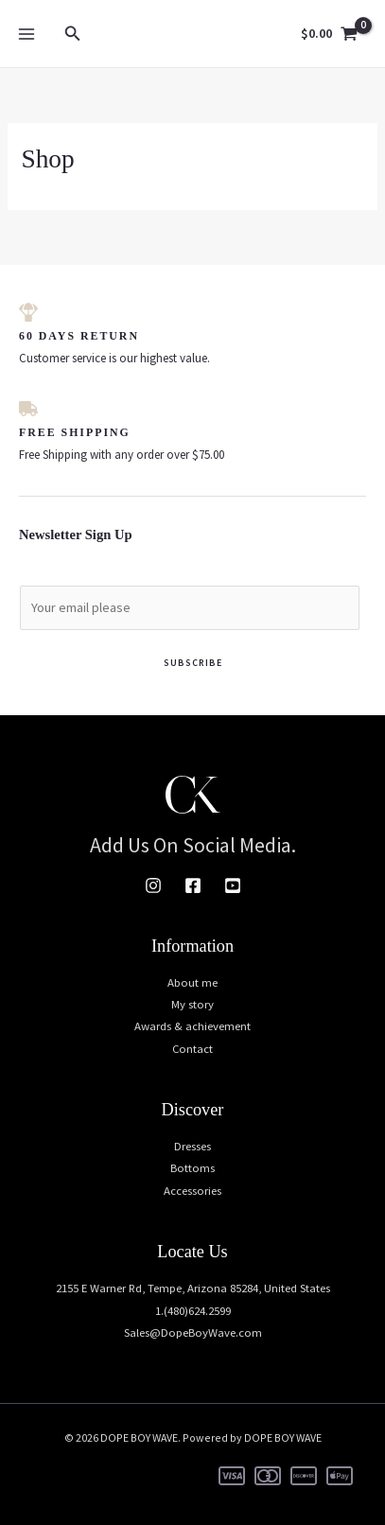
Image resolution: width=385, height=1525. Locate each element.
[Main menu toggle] (26, 33)
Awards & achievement (192, 1025)
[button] (72, 34)
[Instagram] (153, 885)
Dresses (192, 1145)
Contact (192, 1048)
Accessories (192, 1190)
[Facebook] (192, 885)
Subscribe (193, 663)
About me (192, 982)
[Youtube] (232, 885)
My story (192, 1003)
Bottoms (192, 1167)
